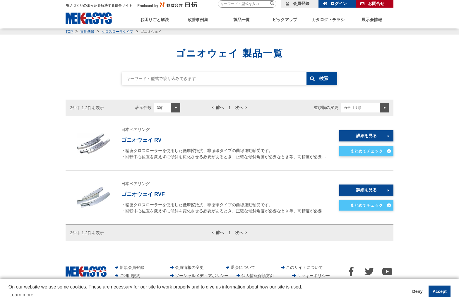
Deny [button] (417, 291)
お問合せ (376, 3)
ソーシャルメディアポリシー (201, 276)
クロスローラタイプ (117, 32)
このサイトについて (304, 267)
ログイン (338, 3)
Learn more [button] (21, 294)
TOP (69, 32)
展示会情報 (372, 19)
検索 (325, 78)
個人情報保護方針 (258, 276)
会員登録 (301, 3)
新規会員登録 (132, 267)
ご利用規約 (130, 276)
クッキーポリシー (313, 276)
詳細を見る (366, 135)
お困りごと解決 (154, 19)
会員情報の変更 (189, 267)
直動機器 (87, 32)
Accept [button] (440, 291)
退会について (243, 267)
